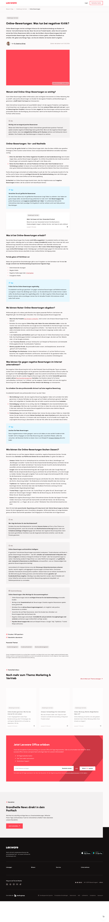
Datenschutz (73, 916)
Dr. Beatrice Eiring (19, 43)
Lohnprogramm (10, 879)
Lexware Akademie (36, 876)
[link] (12, 847)
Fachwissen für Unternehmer (38, 871)
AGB (85, 773)
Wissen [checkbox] (33, 867)
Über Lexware (84, 871)
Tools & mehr (34, 873)
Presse (82, 873)
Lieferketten (85, 916)
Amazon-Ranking (54, 438)
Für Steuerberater (60, 876)
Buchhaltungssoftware (11, 876)
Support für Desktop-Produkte (63, 884)
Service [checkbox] (58, 867)
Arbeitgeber (30, 273)
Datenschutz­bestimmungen (72, 773)
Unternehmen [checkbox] (85, 867)
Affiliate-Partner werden (62, 882)
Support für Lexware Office (63, 871)
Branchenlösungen (10, 884)
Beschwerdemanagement (24, 378)
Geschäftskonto (10, 882)
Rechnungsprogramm (11, 873)
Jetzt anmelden (13, 826)
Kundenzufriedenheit (26, 647)
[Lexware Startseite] (11, 3)
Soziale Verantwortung (87, 876)
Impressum (100, 916)
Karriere (83, 879)
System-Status (59, 873)
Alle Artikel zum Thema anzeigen (90, 679)
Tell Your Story (34, 879)
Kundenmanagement (12, 647)
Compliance (93, 916)
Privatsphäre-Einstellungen (61, 916)
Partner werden (60, 879)
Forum (57, 887)
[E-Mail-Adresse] (44, 768)
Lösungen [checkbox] (9, 867)
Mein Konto (59, 890)
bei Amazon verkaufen (31, 318)
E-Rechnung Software (11, 871)
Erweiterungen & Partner (12, 887)
